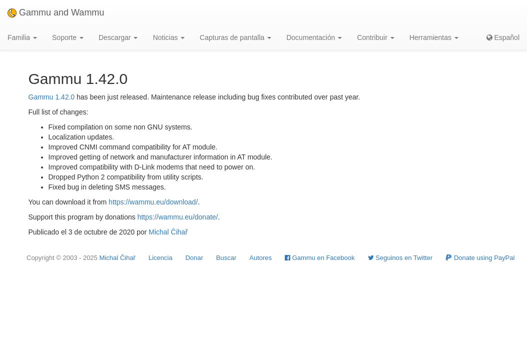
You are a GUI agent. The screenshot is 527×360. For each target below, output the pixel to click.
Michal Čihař (168, 232)
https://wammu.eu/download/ (153, 202)
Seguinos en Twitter (400, 258)
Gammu (41, 97)
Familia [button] (22, 38)
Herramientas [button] (433, 38)
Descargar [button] (118, 38)
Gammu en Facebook (320, 258)
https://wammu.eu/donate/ (177, 217)
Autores (260, 258)
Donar (194, 258)
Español (502, 38)
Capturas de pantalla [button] (235, 38)
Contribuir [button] (375, 38)
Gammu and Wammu (56, 13)
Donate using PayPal (479, 258)
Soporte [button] (68, 38)
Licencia (161, 258)
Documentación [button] (314, 38)
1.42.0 (65, 97)
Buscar (226, 258)
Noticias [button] (169, 38)
